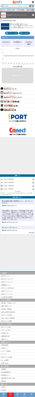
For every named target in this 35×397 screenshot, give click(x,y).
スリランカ (25, 24)
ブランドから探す (6, 330)
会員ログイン (5, 348)
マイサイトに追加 (11, 33)
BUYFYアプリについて (7, 282)
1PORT (3, 387)
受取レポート (5, 339)
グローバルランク (6, 41)
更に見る (32, 232)
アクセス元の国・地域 (17, 66)
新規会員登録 (5, 345)
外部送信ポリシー (6, 375)
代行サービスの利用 (7, 315)
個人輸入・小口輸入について (9, 303)
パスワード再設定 (6, 351)
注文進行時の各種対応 (7, 297)
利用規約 (4, 369)
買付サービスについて (7, 291)
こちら (4, 194)
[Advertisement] (17, 156)
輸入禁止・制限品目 (7, 309)
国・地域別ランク (17, 41)
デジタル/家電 (15, 24)
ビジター (17, 48)
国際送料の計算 (5, 336)
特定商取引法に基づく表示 (8, 378)
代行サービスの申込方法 (8, 288)
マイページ (4, 354)
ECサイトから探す (6, 327)
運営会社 (4, 381)
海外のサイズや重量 (7, 321)
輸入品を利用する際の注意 (8, 312)
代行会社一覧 (5, 333)
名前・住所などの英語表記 (8, 318)
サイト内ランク (29, 41)
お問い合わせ (5, 363)
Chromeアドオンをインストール (17, 15)
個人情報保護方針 (6, 372)
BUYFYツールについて (7, 279)
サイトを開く (24, 33)
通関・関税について (7, 306)
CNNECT (4, 390)
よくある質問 (5, 360)
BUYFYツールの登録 (7, 357)
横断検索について (6, 285)
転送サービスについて (7, 294)
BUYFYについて (6, 276)
